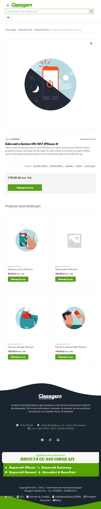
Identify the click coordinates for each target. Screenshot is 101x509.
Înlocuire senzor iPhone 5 (20, 269)
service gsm (90, 166)
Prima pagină (10, 30)
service (79, 166)
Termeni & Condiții (38, 496)
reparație (69, 166)
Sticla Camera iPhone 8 (66, 269)
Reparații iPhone (25, 30)
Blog (57, 500)
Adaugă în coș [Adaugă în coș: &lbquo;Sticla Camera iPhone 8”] (65, 279)
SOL (20, 496)
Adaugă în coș (24, 187)
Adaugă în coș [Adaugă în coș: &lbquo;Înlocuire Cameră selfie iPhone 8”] (65, 356)
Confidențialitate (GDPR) (66, 496)
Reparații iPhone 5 (15, 266)
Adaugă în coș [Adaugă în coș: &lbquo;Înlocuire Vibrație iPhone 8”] (18, 356)
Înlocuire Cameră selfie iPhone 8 (70, 347)
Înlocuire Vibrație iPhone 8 (21, 347)
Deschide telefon (40, 166)
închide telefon (56, 166)
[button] (91, 43)
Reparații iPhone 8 (42, 30)
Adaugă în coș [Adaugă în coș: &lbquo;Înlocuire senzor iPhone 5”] (18, 279)
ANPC (9, 496)
